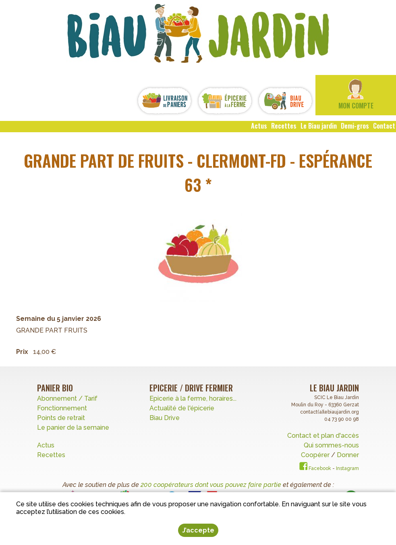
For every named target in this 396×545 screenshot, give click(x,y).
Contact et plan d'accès (323, 435)
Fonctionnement (62, 408)
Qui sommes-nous (331, 445)
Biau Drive (164, 418)
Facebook (315, 468)
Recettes (52, 455)
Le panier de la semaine (73, 427)
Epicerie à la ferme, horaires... (192, 398)
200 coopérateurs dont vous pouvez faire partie (211, 485)
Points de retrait (61, 418)
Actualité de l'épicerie (181, 408)
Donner (348, 455)
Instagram (347, 468)
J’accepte (198, 530)
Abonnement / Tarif (67, 398)
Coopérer (316, 455)
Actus (45, 445)
